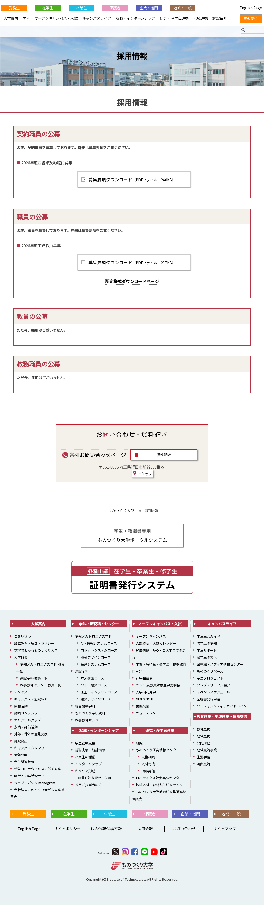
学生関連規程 (24, 761)
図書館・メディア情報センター (220, 664)
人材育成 (148, 763)
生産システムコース (96, 664)
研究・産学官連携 (174, 18)
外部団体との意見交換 (31, 733)
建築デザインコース (96, 699)
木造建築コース (92, 678)
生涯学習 (203, 756)
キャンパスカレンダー (31, 747)
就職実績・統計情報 (90, 749)
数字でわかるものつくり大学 (36, 650)
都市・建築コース (94, 685)
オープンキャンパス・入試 (56, 18)
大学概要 (21, 657)
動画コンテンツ (26, 713)
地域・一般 (183, 7)
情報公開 (21, 754)
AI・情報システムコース (99, 643)
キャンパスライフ (96, 18)
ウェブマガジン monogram (34, 782)
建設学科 (81, 671)
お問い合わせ (184, 828)
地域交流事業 (207, 749)
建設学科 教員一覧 (34, 678)
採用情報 (132, 56)
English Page (28, 828)
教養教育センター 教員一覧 (40, 685)
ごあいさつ (22, 636)
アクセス (142, 474)
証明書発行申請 (208, 699)
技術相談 (148, 756)
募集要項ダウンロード (132, 179)
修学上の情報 (207, 643)
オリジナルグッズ (27, 719)
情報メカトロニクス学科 (93, 636)
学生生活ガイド (208, 636)
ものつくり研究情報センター (157, 749)
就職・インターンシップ (135, 18)
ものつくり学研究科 (90, 713)
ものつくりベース (210, 671)
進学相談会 (144, 678)
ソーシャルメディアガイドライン (222, 706)
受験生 (14, 7)
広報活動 (21, 706)
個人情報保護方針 (106, 828)
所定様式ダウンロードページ (132, 281)
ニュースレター (147, 713)
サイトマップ (224, 828)
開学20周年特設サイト (31, 775)
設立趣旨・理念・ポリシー (34, 643)
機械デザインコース (96, 657)
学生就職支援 (85, 742)
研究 (139, 742)
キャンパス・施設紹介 (31, 699)
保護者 (115, 7)
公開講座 (203, 742)
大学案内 (11, 18)
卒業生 (81, 7)
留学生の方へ (207, 657)
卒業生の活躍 (85, 756)
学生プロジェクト (210, 678)
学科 (26, 18)
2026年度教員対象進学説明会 (158, 685)
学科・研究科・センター (99, 623)
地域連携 (200, 18)
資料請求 (164, 454)
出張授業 (142, 706)
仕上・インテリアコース (99, 692)
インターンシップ (88, 763)
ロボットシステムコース (99, 650)
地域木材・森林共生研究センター (161, 784)
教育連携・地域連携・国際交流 (222, 716)
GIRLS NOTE (145, 699)
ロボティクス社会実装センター (159, 777)
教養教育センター (88, 719)
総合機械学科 (85, 706)
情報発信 (148, 770)
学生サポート (207, 650)
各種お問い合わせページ (94, 454)
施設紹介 (219, 18)
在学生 (47, 7)
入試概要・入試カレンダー (156, 643)
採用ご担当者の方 (88, 784)
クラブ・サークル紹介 (213, 685)
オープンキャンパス (151, 636)
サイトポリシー (67, 828)
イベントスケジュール (213, 692)
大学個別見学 (146, 692)
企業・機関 (149, 7)
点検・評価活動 (26, 726)
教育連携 (203, 729)
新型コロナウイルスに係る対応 (37, 768)
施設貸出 (21, 740)
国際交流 (203, 763)
